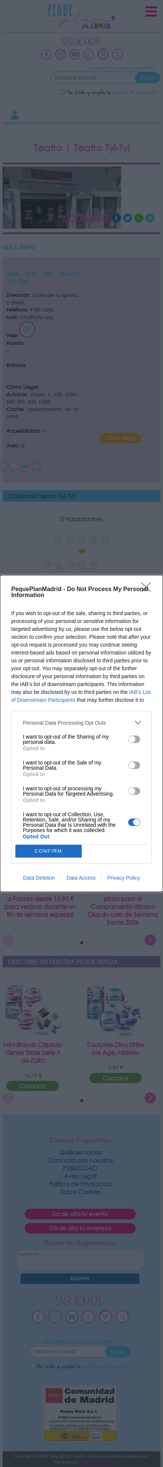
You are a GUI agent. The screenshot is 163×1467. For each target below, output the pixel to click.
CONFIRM (48, 851)
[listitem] (81, 723)
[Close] (148, 589)
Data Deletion (39, 878)
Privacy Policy (123, 878)
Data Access (81, 878)
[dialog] (81, 733)
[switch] (134, 739)
